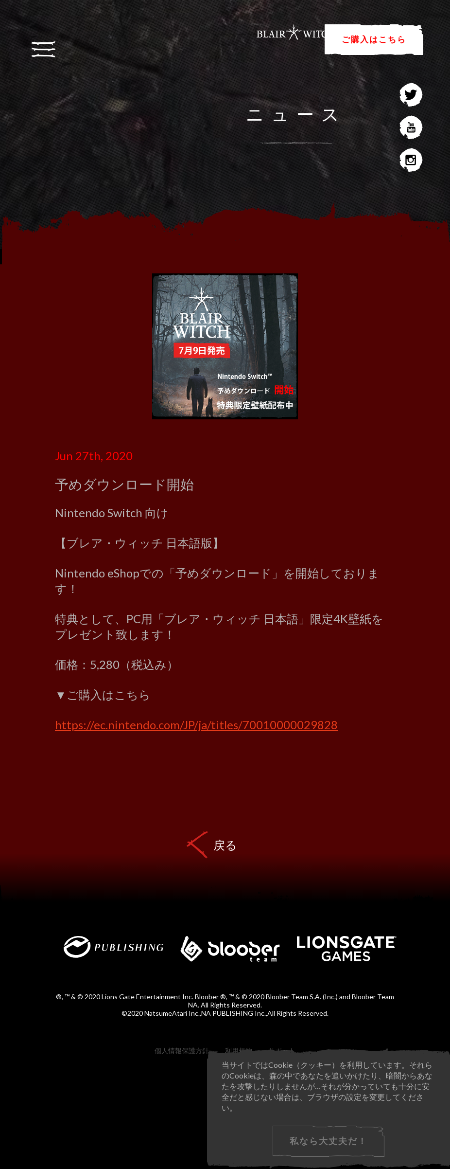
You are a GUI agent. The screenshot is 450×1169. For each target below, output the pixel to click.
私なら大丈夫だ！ (328, 1140)
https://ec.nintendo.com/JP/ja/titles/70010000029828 (196, 725)
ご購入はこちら (374, 39)
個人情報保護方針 (182, 1050)
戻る (225, 845)
